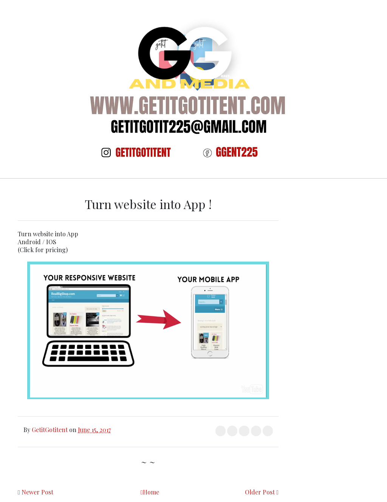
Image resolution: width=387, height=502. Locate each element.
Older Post (260, 492)
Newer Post (37, 492)
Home (151, 492)
